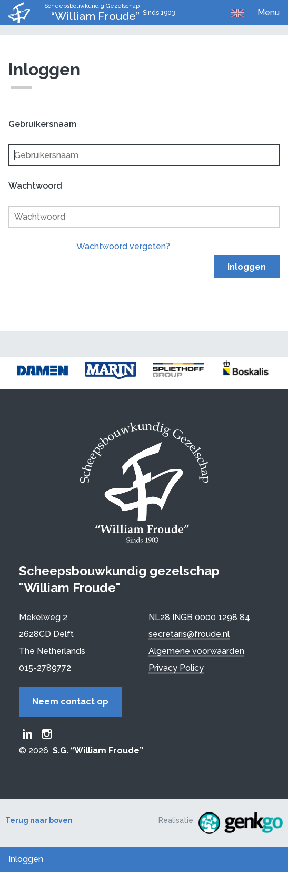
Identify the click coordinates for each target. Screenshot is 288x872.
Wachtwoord (35, 186)
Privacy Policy (176, 668)
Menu (268, 12)
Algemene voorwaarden (196, 651)
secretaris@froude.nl (189, 634)
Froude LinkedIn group (27, 734)
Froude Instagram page (46, 734)
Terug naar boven (39, 820)
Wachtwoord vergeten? (123, 246)
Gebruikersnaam (42, 124)
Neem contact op (70, 702)
